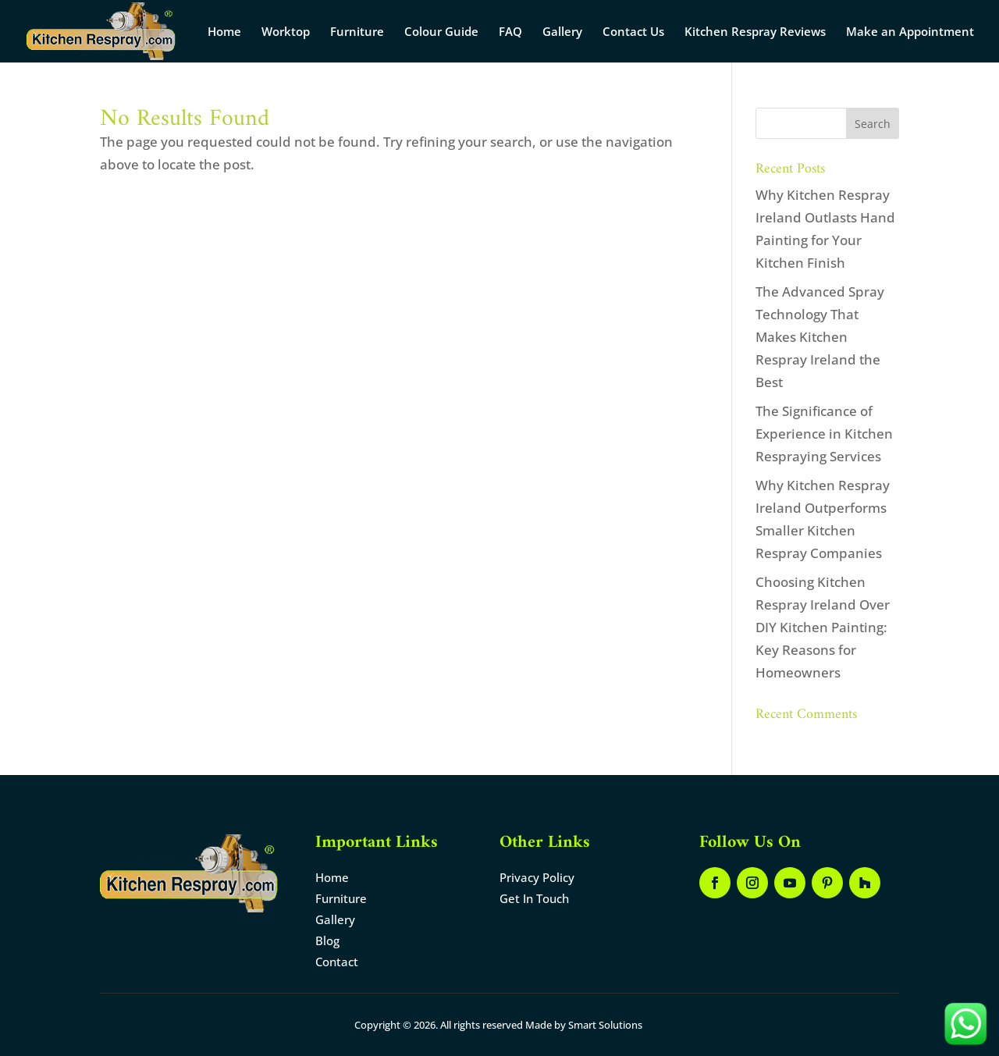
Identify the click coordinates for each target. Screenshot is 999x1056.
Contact (336, 961)
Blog (327, 940)
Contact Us (633, 32)
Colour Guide (441, 32)
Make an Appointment (910, 32)
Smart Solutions (605, 1025)
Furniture (357, 32)
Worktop (285, 32)
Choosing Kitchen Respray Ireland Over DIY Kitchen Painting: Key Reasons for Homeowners (822, 627)
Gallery (562, 32)
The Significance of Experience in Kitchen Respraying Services (824, 433)
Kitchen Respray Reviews (755, 32)
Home (224, 32)
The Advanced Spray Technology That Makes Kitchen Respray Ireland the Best (819, 337)
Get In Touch (534, 898)
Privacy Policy (537, 877)
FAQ (510, 32)
